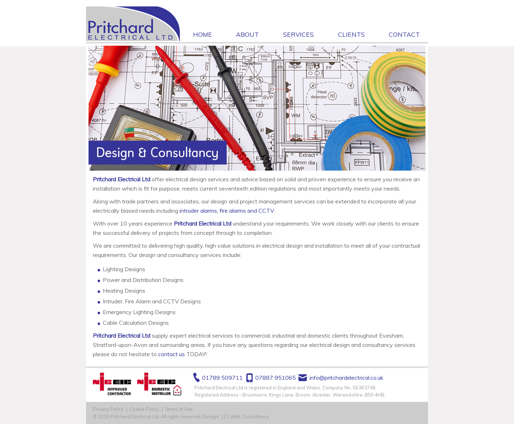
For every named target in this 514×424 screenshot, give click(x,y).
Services (298, 34)
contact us (171, 354)
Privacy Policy (108, 409)
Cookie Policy (144, 409)
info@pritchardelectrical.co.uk (346, 377)
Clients (351, 34)
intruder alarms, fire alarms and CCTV (227, 210)
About (247, 34)
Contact (404, 34)
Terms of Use (179, 409)
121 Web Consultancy (245, 416)
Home (202, 34)
